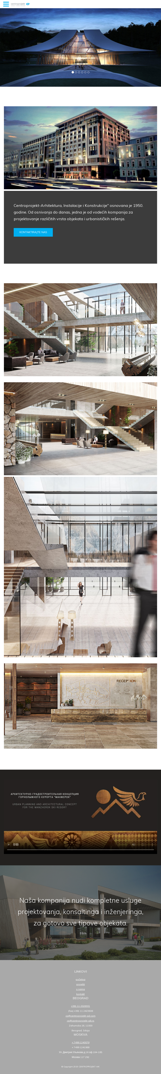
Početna (80, 979)
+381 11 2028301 (80, 1006)
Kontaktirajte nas (33, 232)
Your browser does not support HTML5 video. (80, 816)
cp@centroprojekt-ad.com (80, 1015)
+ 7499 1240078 (80, 1042)
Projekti (80, 984)
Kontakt (80, 994)
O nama (80, 989)
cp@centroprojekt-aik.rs (80, 1020)
